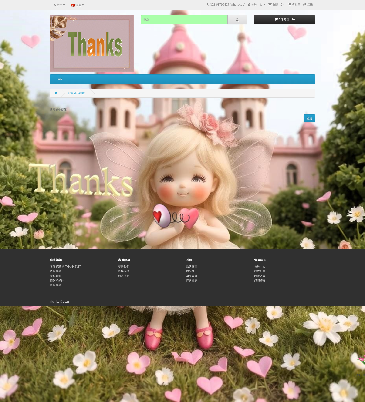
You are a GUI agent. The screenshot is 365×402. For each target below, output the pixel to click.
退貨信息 (55, 285)
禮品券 (190, 271)
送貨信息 (55, 271)
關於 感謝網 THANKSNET (65, 266)
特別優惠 (191, 280)
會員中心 (259, 266)
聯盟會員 (191, 276)
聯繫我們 (123, 266)
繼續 (309, 119)
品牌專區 (191, 266)
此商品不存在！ (78, 93)
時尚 (60, 79)
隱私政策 (55, 276)
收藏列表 (259, 276)
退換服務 (123, 271)
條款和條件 (57, 280)
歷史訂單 (259, 271)
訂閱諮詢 (259, 280)
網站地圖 (123, 276)
